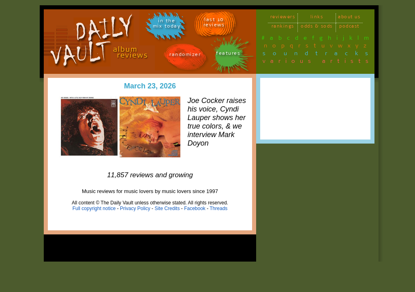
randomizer (185, 55)
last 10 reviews (214, 23)
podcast (349, 27)
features (228, 54)
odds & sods (317, 27)
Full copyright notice (94, 208)
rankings (283, 27)
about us (349, 18)
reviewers (282, 18)
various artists (318, 62)
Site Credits (167, 208)
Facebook (194, 208)
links (316, 18)
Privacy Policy (135, 208)
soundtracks (319, 54)
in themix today (167, 24)
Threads (218, 208)
